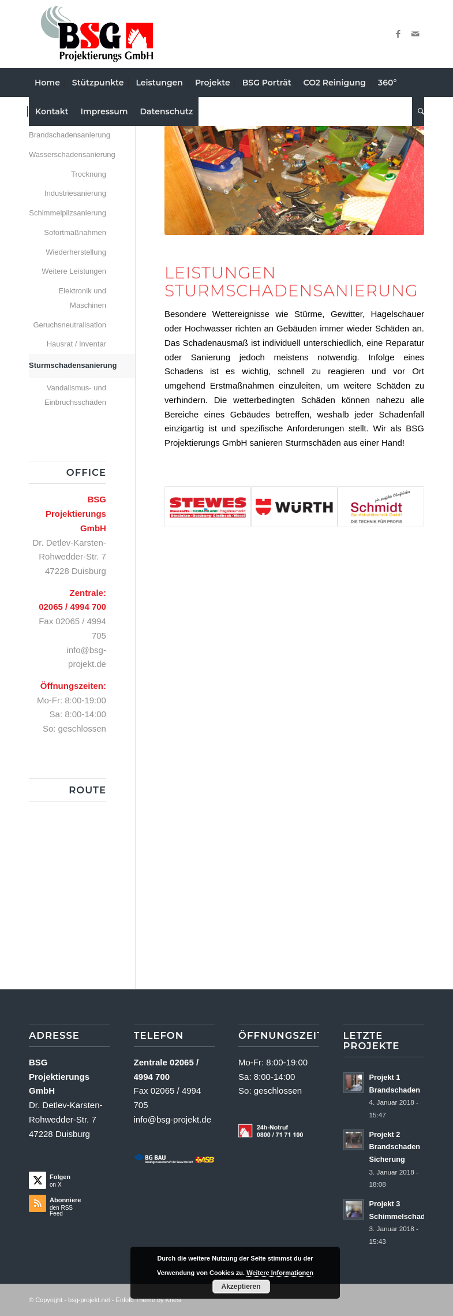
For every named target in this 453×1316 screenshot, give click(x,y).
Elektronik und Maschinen (82, 298)
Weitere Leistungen (74, 271)
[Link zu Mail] (415, 34)
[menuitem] (47, 82)
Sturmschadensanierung (67, 365)
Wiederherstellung (76, 252)
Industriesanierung (75, 193)
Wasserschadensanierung (67, 154)
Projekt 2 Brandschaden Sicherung (395, 1147)
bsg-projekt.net (89, 1299)
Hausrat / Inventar (76, 344)
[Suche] (418, 111)
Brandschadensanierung (67, 135)
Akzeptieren (240, 1287)
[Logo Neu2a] (97, 34)
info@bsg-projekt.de (172, 1119)
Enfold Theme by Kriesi (149, 1299)
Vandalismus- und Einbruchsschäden (75, 395)
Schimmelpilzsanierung (67, 212)
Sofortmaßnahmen (75, 232)
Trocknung (88, 174)
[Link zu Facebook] (398, 34)
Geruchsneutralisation (69, 324)
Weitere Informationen (279, 1272)
